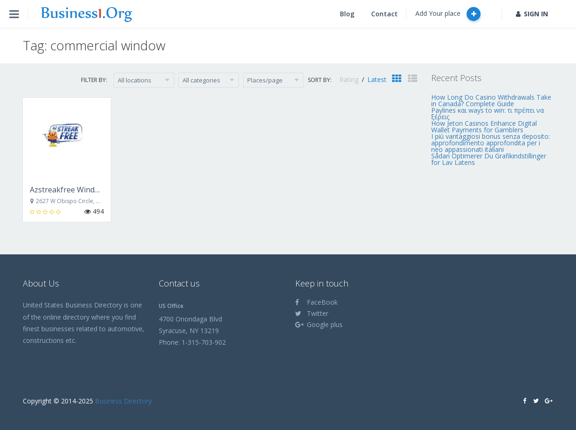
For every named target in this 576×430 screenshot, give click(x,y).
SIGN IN (532, 13)
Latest (376, 79)
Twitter (311, 313)
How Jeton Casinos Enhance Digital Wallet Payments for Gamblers (484, 126)
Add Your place (448, 14)
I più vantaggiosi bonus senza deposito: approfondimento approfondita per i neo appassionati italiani (490, 143)
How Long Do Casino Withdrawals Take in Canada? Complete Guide (491, 100)
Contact (384, 13)
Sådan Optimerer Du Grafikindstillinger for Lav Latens (488, 159)
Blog (347, 13)
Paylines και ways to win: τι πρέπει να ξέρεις (487, 113)
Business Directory (123, 400)
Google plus (319, 324)
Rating (349, 79)
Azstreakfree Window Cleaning (83, 189)
